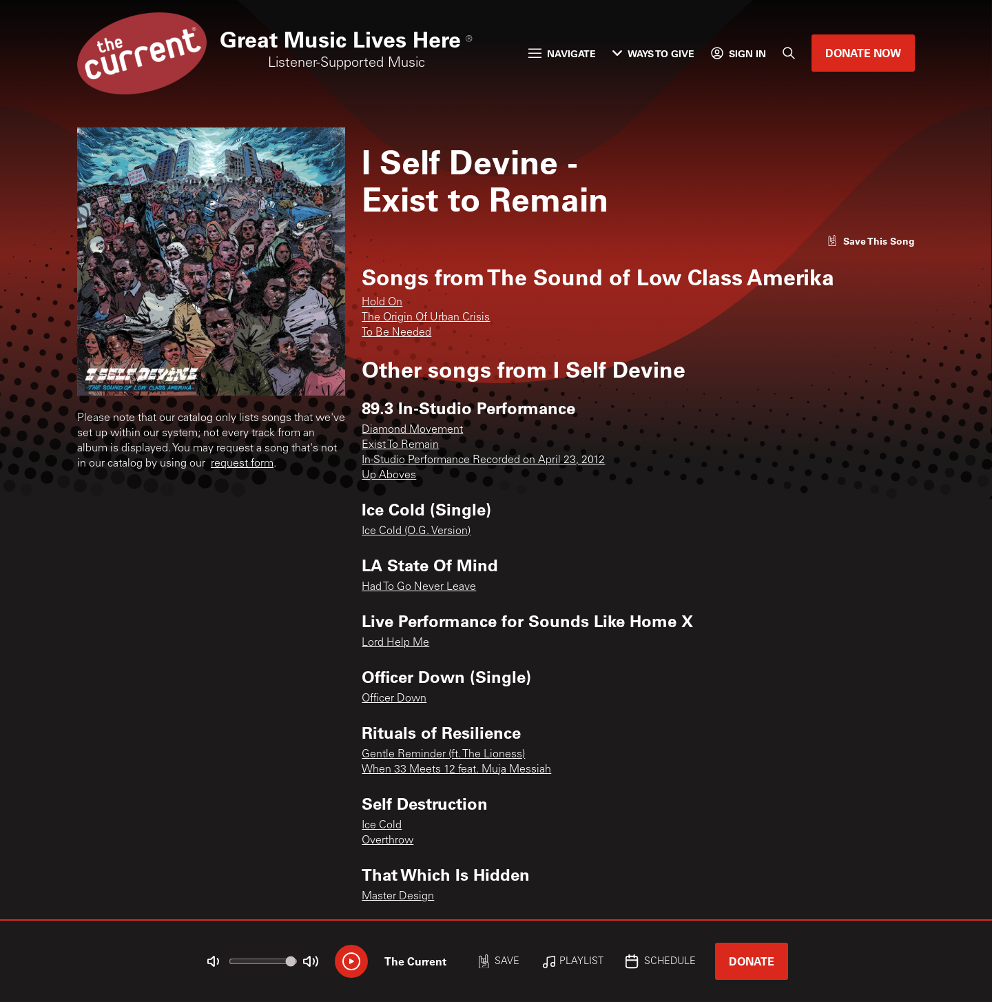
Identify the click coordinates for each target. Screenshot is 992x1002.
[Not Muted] (213, 961)
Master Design (398, 896)
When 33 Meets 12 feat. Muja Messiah (456, 769)
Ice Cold (382, 825)
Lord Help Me (395, 642)
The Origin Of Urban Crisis (426, 317)
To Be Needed (396, 332)
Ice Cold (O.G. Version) (416, 531)
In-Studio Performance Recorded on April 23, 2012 (483, 460)
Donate (751, 961)
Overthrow (387, 840)
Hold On (382, 302)
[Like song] (871, 240)
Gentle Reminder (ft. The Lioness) (443, 754)
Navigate (562, 53)
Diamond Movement (412, 430)
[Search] (788, 53)
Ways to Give (653, 53)
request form (242, 463)
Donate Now (863, 52)
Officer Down (394, 698)
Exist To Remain (400, 445)
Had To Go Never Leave (419, 587)
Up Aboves (389, 475)
